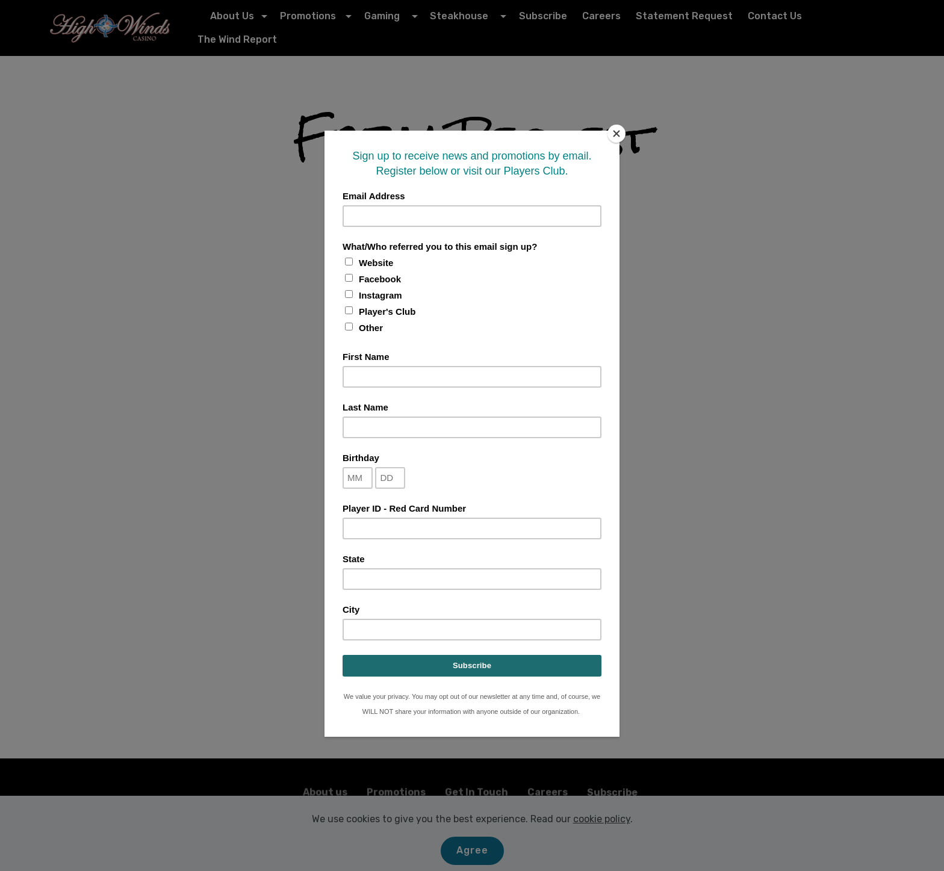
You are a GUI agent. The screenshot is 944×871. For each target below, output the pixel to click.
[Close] (616, 134)
